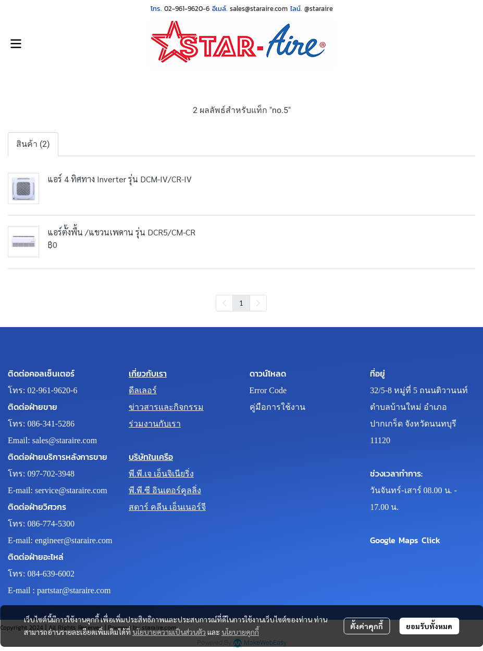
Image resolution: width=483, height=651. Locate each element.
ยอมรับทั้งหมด (429, 626)
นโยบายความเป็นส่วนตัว (169, 631)
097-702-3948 (51, 473)
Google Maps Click (405, 540)
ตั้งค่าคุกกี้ (366, 626)
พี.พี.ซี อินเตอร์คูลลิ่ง (165, 490)
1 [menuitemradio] (241, 302)
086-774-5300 (51, 523)
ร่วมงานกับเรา (155, 423)
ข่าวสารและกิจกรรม (166, 407)
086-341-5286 (51, 423)
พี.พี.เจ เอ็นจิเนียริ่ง (161, 473)
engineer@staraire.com (73, 540)
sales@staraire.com (64, 440)
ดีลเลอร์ (143, 390)
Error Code (268, 390)
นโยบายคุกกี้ (240, 631)
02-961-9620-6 (52, 390)
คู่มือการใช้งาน (277, 407)
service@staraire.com (71, 490)
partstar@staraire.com (73, 590)
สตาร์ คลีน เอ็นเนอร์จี (167, 507)
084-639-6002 (51, 573)
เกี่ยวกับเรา (148, 373)
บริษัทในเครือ (151, 456)
